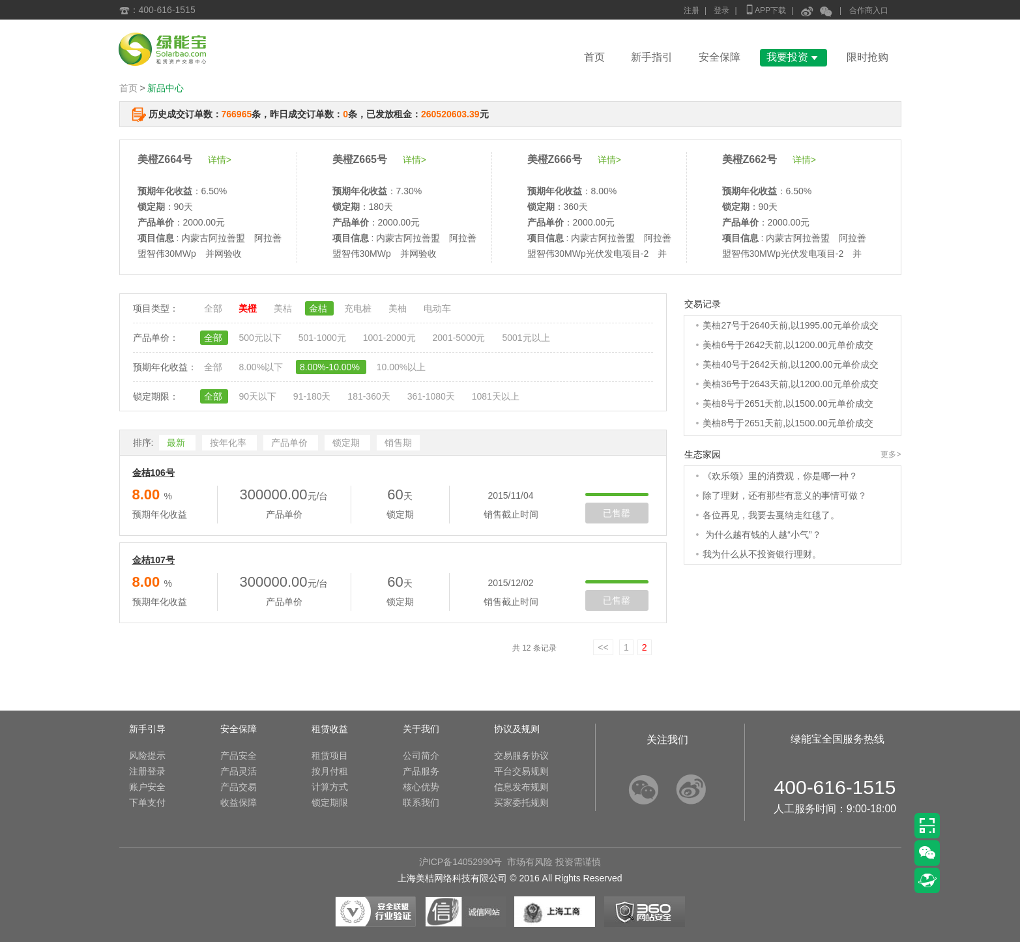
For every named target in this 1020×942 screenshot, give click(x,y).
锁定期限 (330, 802)
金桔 (319, 308)
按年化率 (229, 442)
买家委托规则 (521, 802)
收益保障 (238, 802)
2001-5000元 (460, 337)
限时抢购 (867, 57)
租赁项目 (330, 755)
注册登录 (147, 771)
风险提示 (147, 755)
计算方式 (330, 787)
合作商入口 (868, 10)
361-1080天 (432, 396)
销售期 (398, 442)
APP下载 (765, 9)
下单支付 (147, 802)
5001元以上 (525, 337)
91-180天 (313, 396)
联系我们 (421, 802)
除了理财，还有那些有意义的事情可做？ (785, 495)
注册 (691, 10)
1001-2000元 (390, 337)
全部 (214, 308)
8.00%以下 (262, 367)
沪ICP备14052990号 (461, 862)
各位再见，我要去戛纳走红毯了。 (771, 515)
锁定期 (347, 442)
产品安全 (238, 755)
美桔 (284, 308)
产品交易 (238, 787)
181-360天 (369, 396)
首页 (594, 57)
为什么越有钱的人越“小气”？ (762, 534)
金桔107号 (153, 560)
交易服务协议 (521, 755)
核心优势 (421, 787)
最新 (177, 442)
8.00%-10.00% (331, 367)
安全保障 (719, 57)
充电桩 (359, 308)
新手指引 (652, 57)
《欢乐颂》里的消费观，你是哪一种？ (780, 476)
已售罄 (616, 513)
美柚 (398, 308)
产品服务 (421, 771)
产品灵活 (238, 771)
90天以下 (258, 396)
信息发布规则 (521, 787)
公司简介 (421, 755)
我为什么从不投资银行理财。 (762, 554)
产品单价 (290, 442)
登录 (721, 10)
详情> (219, 160)
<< (603, 647)
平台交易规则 (521, 771)
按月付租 (330, 771)
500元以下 (261, 337)
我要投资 (793, 57)
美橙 (249, 308)
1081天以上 (495, 396)
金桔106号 (153, 472)
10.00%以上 (401, 367)
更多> (891, 454)
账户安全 (147, 787)
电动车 (437, 308)
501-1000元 (324, 337)
